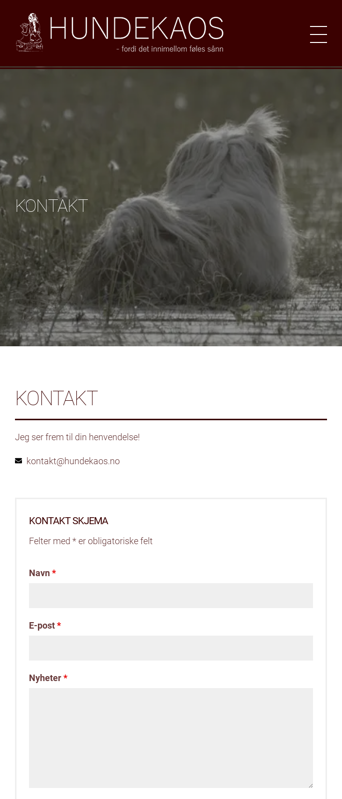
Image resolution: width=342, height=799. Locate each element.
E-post (45, 626)
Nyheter (48, 678)
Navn (42, 573)
